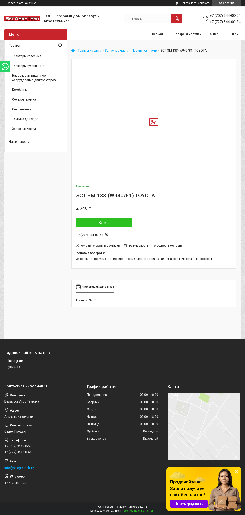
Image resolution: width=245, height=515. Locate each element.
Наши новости (19, 142)
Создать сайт (14, 3)
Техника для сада (25, 119)
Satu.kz (142, 506)
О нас (214, 34)
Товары (14, 45)
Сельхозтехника (24, 99)
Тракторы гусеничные (28, 66)
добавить (204, 3)
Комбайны (19, 89)
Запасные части (117, 50)
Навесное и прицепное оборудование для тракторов (34, 78)
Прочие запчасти (144, 50)
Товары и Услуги (186, 34)
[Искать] (176, 18)
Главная (157, 34)
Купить (104, 222)
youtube (14, 367)
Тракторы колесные (26, 56)
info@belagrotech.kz (19, 468)
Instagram (15, 361)
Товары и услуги (90, 50)
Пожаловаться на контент (138, 510)
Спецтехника (21, 109)
